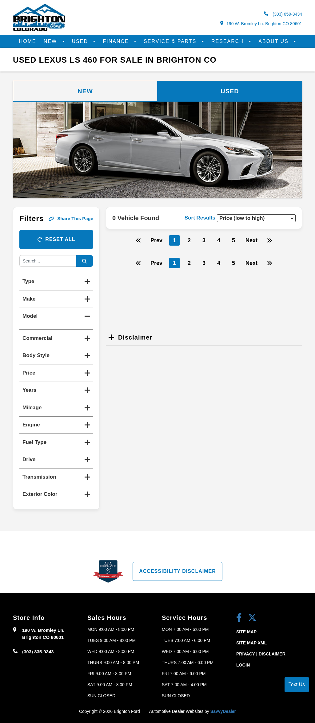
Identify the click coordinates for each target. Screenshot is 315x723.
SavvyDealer (223, 711)
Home (27, 41)
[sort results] (256, 218)
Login (243, 665)
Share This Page (71, 218)
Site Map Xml (251, 642)
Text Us (297, 684)
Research (228, 41)
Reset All (56, 239)
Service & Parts (171, 41)
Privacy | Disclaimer (260, 653)
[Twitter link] (252, 618)
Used (81, 41)
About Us (274, 41)
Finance (117, 41)
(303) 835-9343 (38, 651)
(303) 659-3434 (283, 14)
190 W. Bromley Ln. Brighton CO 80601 (261, 23)
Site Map (246, 631)
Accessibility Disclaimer (177, 571)
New (51, 41)
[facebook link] (239, 618)
